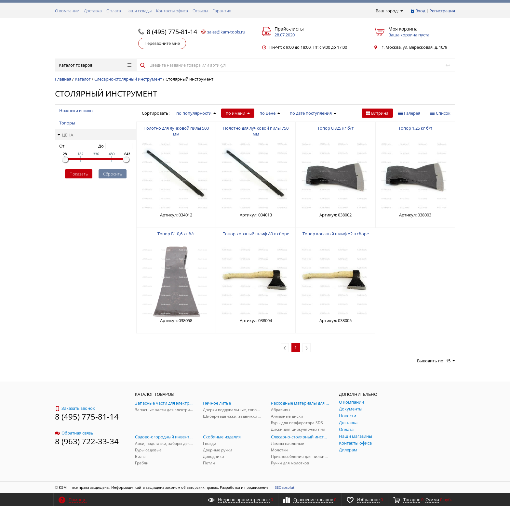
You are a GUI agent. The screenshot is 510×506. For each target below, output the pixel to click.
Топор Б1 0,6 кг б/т (176, 234)
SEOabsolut (284, 487)
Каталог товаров (95, 65)
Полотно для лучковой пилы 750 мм (256, 131)
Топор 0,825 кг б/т (335, 128)
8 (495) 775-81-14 (172, 31)
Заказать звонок (75, 408)
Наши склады (139, 11)
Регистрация (442, 11)
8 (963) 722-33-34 (87, 441)
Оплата (113, 11)
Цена (65, 135)
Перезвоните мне (162, 43)
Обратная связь (74, 433)
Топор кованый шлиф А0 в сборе (256, 234)
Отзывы (200, 11)
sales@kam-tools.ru (226, 32)
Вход (420, 11)
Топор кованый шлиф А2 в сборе (335, 234)
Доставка (93, 11)
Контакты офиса (172, 11)
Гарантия (221, 11)
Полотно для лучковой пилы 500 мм (176, 131)
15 (450, 361)
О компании (67, 11)
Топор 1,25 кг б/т (415, 128)
